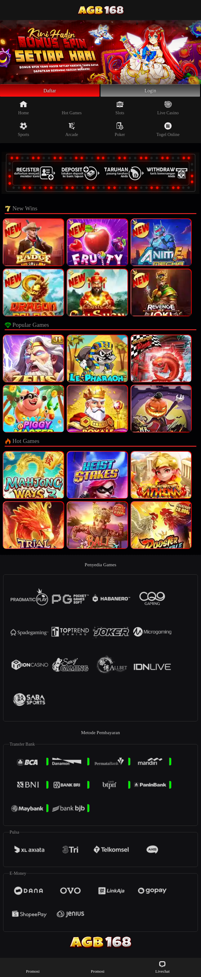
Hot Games (72, 109)
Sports (23, 131)
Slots (119, 109)
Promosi (33, 967)
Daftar (49, 91)
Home (23, 109)
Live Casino (168, 109)
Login (150, 91)
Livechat (162, 967)
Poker (120, 131)
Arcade (71, 131)
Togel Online (167, 131)
